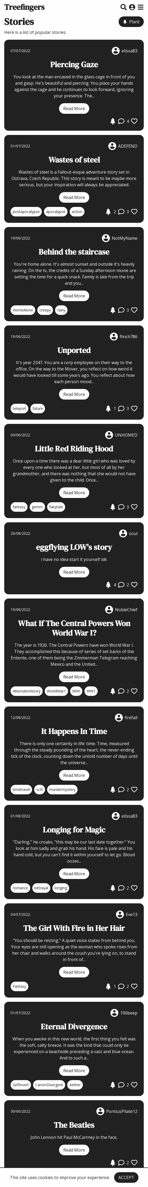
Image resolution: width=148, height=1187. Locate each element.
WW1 (91, 691)
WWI (76, 691)
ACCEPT (126, 1177)
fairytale (56, 506)
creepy (45, 309)
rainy (61, 309)
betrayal (41, 887)
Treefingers (24, 7)
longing (61, 887)
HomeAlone (23, 309)
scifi (39, 789)
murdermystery (62, 789)
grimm (37, 506)
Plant (131, 22)
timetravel (21, 789)
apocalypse (55, 211)
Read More (74, 108)
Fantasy (19, 986)
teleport (19, 408)
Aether (75, 1084)
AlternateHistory (27, 691)
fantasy (19, 506)
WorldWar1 (56, 691)
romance (20, 887)
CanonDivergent (49, 1084)
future (38, 408)
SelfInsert (21, 1084)
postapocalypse (26, 211)
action (77, 211)
